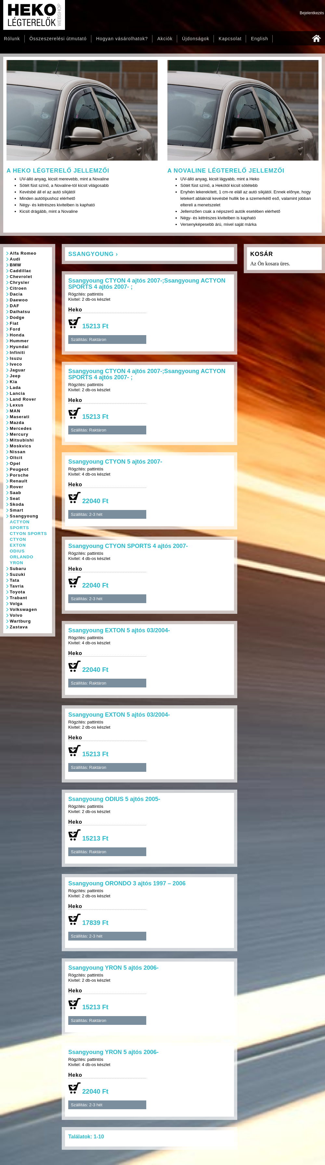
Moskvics (21, 445)
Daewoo (19, 299)
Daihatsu (20, 311)
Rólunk (12, 38)
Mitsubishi (22, 440)
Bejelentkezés (312, 13)
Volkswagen (23, 609)
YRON (16, 562)
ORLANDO (21, 556)
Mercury (19, 434)
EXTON (18, 545)
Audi (15, 259)
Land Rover (23, 399)
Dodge (17, 317)
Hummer (19, 340)
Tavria (17, 586)
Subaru (18, 568)
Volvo (16, 615)
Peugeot (19, 469)
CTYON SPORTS (28, 533)
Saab (15, 492)
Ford (15, 329)
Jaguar (18, 370)
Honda (17, 335)
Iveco (16, 364)
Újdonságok (195, 38)
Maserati (20, 416)
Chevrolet (21, 276)
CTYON (18, 539)
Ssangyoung (24, 516)
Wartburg (20, 621)
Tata (15, 580)
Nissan (18, 451)
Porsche (19, 475)
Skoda (17, 504)
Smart (16, 510)
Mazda (17, 422)
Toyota (17, 591)
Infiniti (17, 352)
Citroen (18, 288)
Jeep (15, 375)
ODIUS (17, 551)
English (259, 38)
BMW (15, 264)
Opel (15, 463)
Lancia (17, 393)
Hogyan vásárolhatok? (122, 38)
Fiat (14, 323)
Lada (15, 387)
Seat (15, 498)
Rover (16, 486)
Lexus (17, 405)
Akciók (165, 38)
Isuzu (16, 358)
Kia (13, 381)
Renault (19, 481)
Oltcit (16, 457)
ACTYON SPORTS (20, 524)
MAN (15, 410)
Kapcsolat (230, 38)
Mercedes (21, 428)
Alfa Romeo (23, 253)
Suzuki (17, 574)
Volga (16, 603)
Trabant (18, 597)
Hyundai (19, 346)
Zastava (19, 627)
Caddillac (21, 270)
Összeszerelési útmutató (57, 38)
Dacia (16, 294)
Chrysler (20, 282)
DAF (15, 305)
